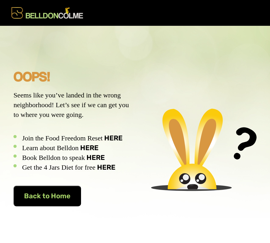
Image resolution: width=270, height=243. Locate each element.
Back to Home (47, 196)
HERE (113, 138)
